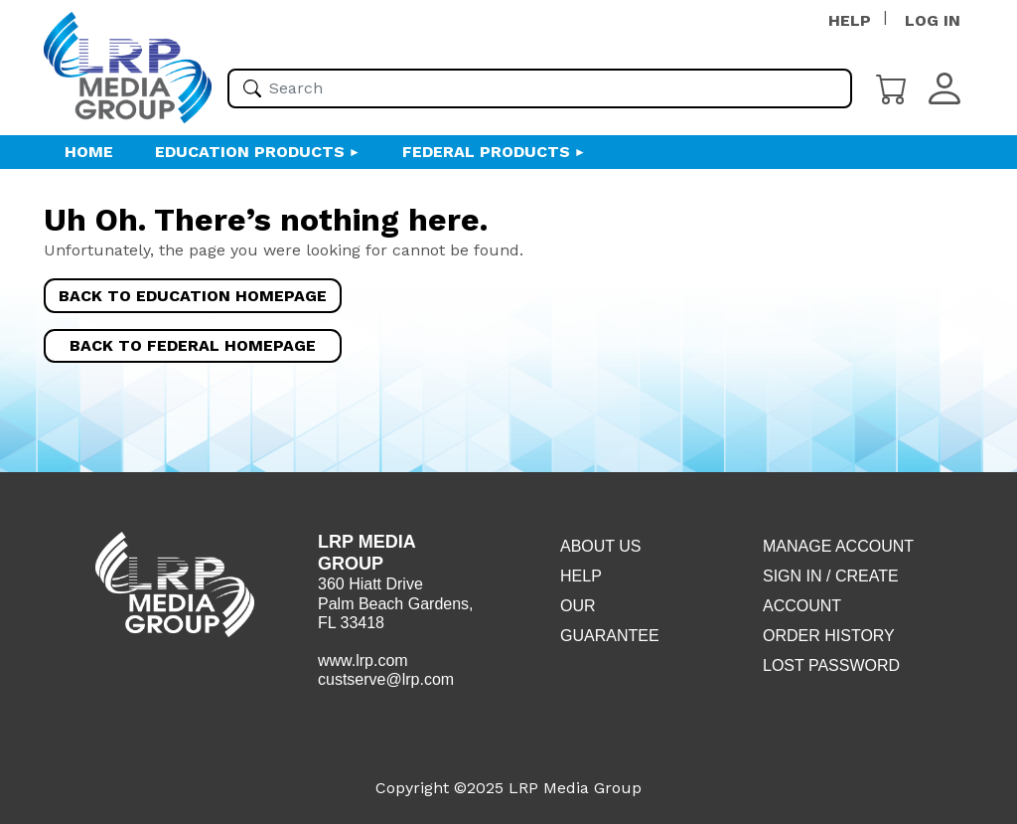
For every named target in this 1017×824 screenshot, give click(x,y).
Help (581, 576)
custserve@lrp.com (386, 679)
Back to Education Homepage (193, 295)
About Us (601, 546)
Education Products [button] (250, 151)
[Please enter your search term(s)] (539, 88)
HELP (849, 20)
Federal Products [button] (486, 151)
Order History (829, 635)
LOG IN (932, 20)
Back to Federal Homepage (193, 345)
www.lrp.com (363, 660)
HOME (89, 151)
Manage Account (838, 546)
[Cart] (892, 87)
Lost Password (831, 665)
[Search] (252, 88)
